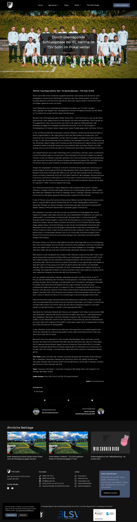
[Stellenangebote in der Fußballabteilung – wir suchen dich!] (110, 443)
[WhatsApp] (92, 400)
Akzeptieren (11, 515)
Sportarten (53, 5)
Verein (78, 5)
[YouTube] (8, 488)
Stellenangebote (121, 5)
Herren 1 (72, 53)
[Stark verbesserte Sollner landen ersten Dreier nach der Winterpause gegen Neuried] (26, 443)
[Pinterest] (68, 400)
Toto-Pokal (38, 391)
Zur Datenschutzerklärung (25, 510)
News (66, 5)
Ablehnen (23, 515)
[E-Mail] (12, 488)
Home (40, 5)
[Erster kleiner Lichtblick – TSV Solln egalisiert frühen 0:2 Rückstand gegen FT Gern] (68, 443)
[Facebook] (45, 400)
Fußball (65, 53)
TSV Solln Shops (93, 5)
